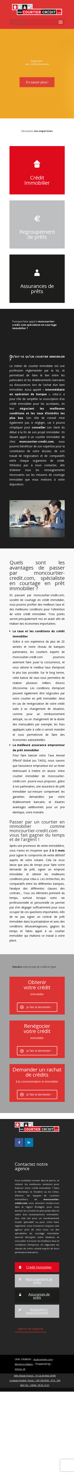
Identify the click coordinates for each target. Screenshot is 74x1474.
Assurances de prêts (37, 302)
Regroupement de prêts (37, 247)
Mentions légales (24, 1446)
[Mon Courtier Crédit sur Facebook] (19, 1224)
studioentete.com (43, 1441)
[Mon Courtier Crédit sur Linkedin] (28, 1224)
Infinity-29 (20, 1451)
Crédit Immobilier (37, 193)
